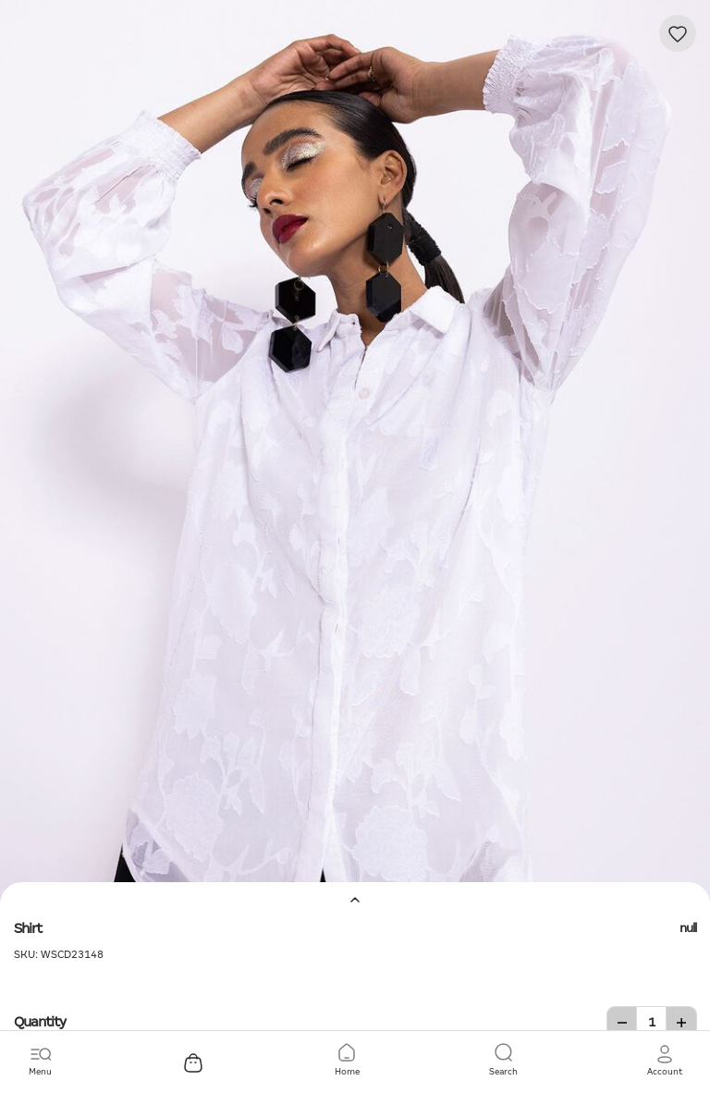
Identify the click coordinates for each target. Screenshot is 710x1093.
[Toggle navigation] (40, 1060)
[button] (664, 1060)
